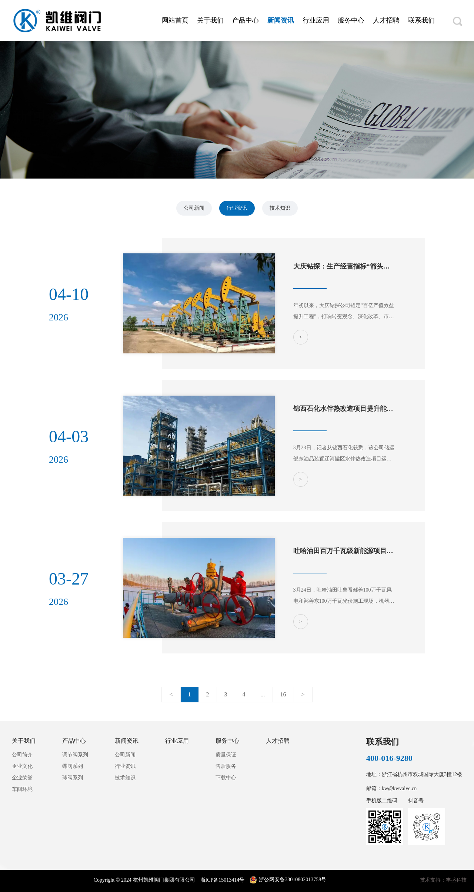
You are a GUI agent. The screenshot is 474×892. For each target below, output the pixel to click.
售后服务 (226, 766)
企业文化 (22, 766)
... (263, 694)
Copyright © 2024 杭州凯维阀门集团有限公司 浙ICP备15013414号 (170, 880)
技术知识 (280, 208)
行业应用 (316, 20)
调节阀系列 (75, 755)
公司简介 (22, 755)
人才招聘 (386, 20)
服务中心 (351, 20)
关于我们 (210, 20)
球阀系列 (72, 777)
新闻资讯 (280, 20)
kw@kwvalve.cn (399, 788)
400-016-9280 (389, 758)
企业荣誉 (22, 777)
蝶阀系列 (72, 766)
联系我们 (421, 20)
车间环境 (22, 789)
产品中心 (245, 20)
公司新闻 (194, 208)
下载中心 (226, 777)
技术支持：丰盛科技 (443, 880)
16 (283, 694)
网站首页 (175, 20)
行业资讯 (237, 208)
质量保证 (226, 755)
